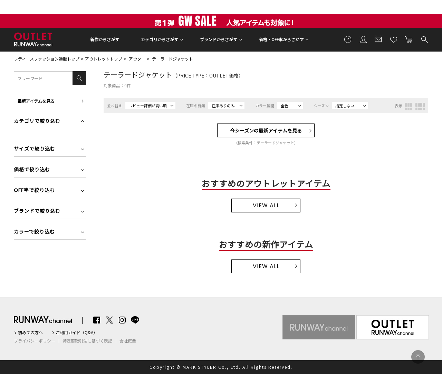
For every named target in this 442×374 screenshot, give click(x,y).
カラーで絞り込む (34, 232)
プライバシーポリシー (34, 341)
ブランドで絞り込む (37, 212)
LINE (135, 320)
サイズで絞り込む (34, 149)
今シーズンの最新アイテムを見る (266, 130)
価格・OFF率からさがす (281, 39)
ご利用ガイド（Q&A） (76, 332)
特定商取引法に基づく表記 (87, 341)
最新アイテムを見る (36, 101)
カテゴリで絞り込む (37, 122)
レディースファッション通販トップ (46, 59)
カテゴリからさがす (159, 39)
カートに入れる (409, 39)
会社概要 (127, 341)
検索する (424, 39)
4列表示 (420, 106)
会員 (363, 39)
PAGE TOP (418, 357)
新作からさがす (104, 39)
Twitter (109, 320)
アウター (137, 59)
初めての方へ (30, 332)
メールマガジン (378, 39)
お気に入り (394, 39)
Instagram (122, 320)
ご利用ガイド (348, 39)
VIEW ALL (266, 205)
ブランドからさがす (218, 39)
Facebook (97, 320)
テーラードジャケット (172, 59)
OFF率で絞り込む (34, 191)
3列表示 (408, 106)
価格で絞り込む (32, 170)
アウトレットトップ (103, 59)
